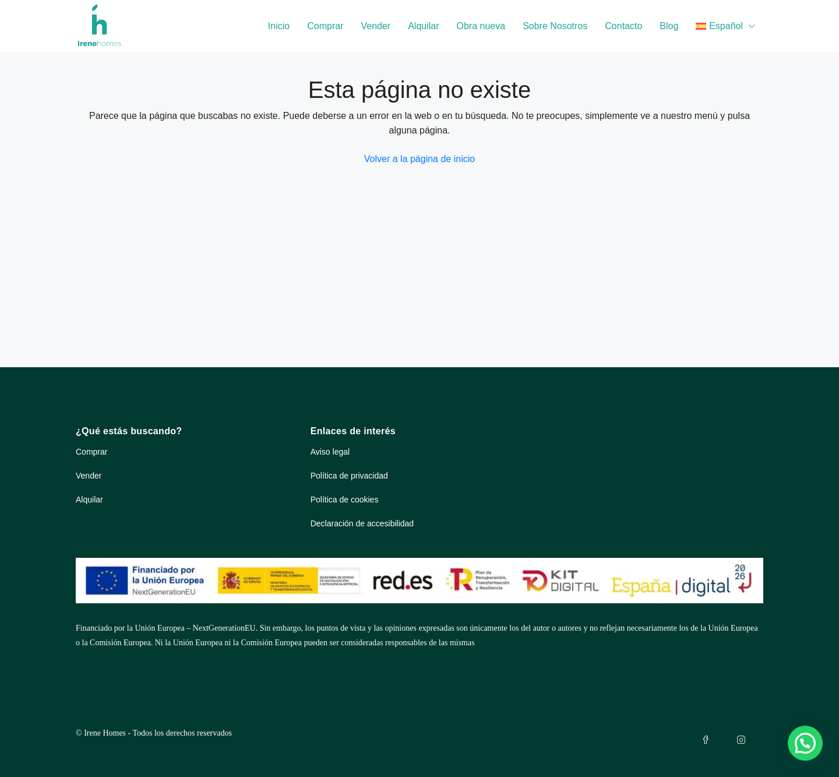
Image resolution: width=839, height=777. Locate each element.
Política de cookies (345, 499)
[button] (805, 743)
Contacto (623, 26)
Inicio (279, 26)
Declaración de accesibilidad (362, 523)
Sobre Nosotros (555, 26)
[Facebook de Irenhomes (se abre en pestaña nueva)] (708, 740)
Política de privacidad (349, 475)
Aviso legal (330, 451)
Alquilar (423, 26)
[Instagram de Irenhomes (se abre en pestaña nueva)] (743, 740)
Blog (669, 26)
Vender (375, 26)
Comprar (325, 26)
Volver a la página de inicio (419, 159)
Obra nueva (481, 26)
